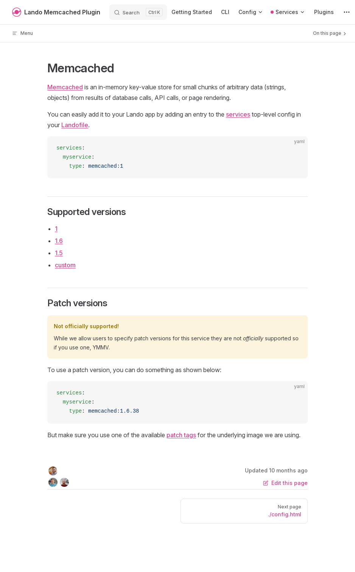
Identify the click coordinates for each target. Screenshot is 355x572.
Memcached (65, 87)
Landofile (74, 125)
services (238, 114)
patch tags (181, 435)
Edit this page (285, 483)
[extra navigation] (346, 12)
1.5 (59, 253)
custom (65, 265)
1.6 (59, 241)
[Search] (138, 12)
